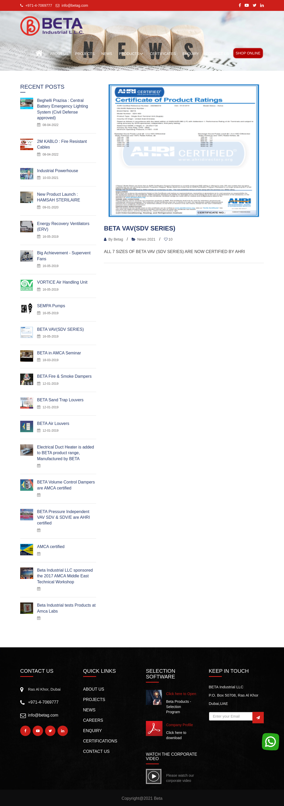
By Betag (114, 239)
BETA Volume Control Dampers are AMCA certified (66, 485)
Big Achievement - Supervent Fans (63, 256)
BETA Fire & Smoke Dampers (64, 376)
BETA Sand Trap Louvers (60, 400)
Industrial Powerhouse (57, 171)
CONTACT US (217, 54)
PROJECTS (85, 54)
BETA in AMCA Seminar (59, 353)
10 (168, 239)
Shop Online (248, 53)
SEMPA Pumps (51, 306)
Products (131, 54)
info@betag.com (43, 715)
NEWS (106, 54)
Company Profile (179, 725)
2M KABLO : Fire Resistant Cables (62, 144)
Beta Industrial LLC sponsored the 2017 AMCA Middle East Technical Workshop (65, 576)
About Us (59, 54)
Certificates (163, 54)
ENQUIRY (190, 54)
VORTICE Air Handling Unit (62, 282)
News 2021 (143, 239)
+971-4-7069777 (43, 702)
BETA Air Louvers (53, 423)
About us (93, 689)
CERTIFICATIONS (100, 741)
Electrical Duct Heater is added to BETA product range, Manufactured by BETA (65, 453)
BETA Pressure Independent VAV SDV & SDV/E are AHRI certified (63, 517)
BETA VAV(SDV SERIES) (60, 329)
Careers (93, 720)
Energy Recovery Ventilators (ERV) (63, 226)
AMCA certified (51, 546)
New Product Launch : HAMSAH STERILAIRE (58, 197)
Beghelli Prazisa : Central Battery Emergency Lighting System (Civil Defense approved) (62, 109)
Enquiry (92, 730)
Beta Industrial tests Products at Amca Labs (66, 608)
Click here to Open (181, 694)
